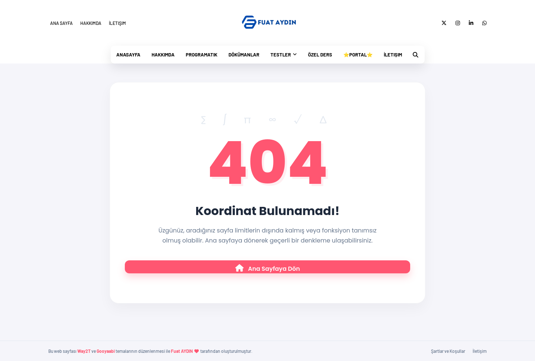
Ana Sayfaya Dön (267, 268)
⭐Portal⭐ (358, 55)
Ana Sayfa (61, 23)
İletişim (117, 23)
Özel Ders (320, 55)
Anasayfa (128, 55)
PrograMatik (201, 55)
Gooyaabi (106, 351)
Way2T (84, 351)
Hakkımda (90, 23)
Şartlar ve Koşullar (448, 351)
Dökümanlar (243, 55)
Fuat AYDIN (182, 351)
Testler (280, 55)
